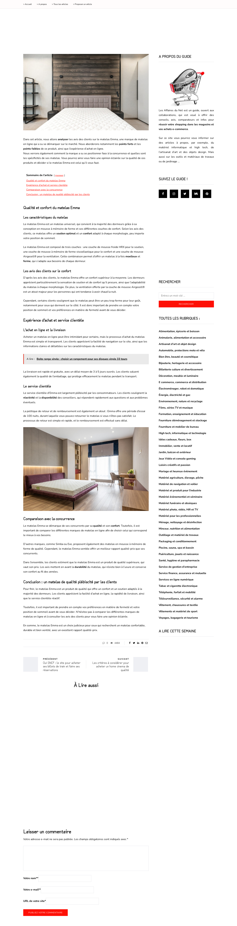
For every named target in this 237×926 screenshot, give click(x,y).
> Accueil (27, 4)
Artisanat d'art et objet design (177, 344)
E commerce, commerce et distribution (182, 382)
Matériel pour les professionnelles (180, 516)
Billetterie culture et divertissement (181, 369)
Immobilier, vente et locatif (175, 446)
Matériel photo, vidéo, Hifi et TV (178, 509)
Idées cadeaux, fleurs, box (175, 439)
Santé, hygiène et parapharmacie (179, 560)
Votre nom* (30, 878)
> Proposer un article (82, 4)
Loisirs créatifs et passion (174, 465)
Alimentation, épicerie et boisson (179, 331)
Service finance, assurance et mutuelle (182, 573)
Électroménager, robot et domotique (181, 388)
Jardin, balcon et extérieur (175, 452)
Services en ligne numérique (176, 579)
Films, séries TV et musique (176, 408)
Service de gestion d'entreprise (178, 567)
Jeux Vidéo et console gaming (177, 458)
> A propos (42, 4)
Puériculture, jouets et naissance (179, 554)
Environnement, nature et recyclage (181, 401)
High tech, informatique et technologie (182, 433)
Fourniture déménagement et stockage (183, 420)
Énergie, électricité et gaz (174, 395)
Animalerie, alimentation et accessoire (182, 338)
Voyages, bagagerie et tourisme (178, 618)
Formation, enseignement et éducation (182, 414)
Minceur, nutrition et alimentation (179, 529)
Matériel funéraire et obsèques (178, 503)
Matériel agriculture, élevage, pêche (181, 478)
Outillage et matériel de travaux (179, 535)
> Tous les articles (60, 4)
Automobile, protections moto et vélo (182, 350)
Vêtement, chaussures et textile (178, 605)
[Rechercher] (186, 295)
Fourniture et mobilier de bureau (179, 427)
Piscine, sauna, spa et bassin (176, 548)
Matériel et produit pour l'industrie (180, 490)
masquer (59, 175)
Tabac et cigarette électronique (178, 586)
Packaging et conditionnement (177, 541)
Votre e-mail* (32, 889)
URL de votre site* (34, 901)
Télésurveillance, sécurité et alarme (181, 599)
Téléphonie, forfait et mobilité (177, 592)
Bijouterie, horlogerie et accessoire (180, 363)
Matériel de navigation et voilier (178, 484)
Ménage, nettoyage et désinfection (180, 522)
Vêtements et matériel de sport (178, 611)
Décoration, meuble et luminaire (178, 376)
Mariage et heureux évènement (178, 471)
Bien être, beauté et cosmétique (178, 357)
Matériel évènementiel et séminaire (180, 497)
